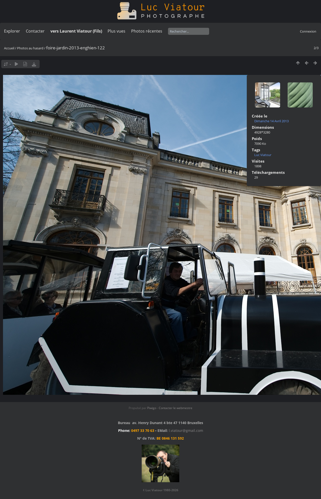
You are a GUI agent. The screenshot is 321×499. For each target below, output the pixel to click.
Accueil (9, 48)
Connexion (308, 31)
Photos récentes (146, 31)
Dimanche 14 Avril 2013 (271, 121)
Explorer (12, 31)
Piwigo (151, 408)
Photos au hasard (30, 48)
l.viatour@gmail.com (186, 430)
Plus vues (116, 31)
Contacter (35, 31)
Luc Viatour (262, 155)
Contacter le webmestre (175, 408)
